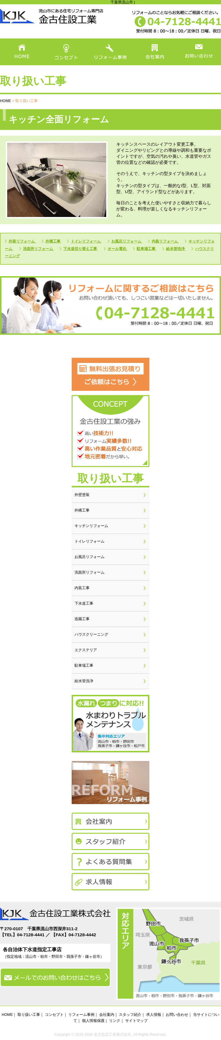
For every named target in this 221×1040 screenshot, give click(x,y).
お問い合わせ (177, 1014)
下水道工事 (84, 603)
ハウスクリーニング (91, 634)
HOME (5, 101)
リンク (114, 1020)
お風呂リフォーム (126, 241)
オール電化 (117, 249)
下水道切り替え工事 (80, 249)
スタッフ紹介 (130, 1014)
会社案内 (106, 1014)
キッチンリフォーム (91, 526)
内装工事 (82, 588)
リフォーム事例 (81, 1014)
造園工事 (82, 619)
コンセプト (54, 1014)
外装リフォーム (22, 241)
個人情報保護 (93, 1020)
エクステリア (86, 650)
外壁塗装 (82, 495)
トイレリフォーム (86, 241)
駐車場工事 (147, 249)
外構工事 (53, 241)
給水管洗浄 (176, 249)
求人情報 (153, 1014)
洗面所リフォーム (38, 249)
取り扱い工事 (29, 1014)
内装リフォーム (165, 241)
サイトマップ (136, 1020)
